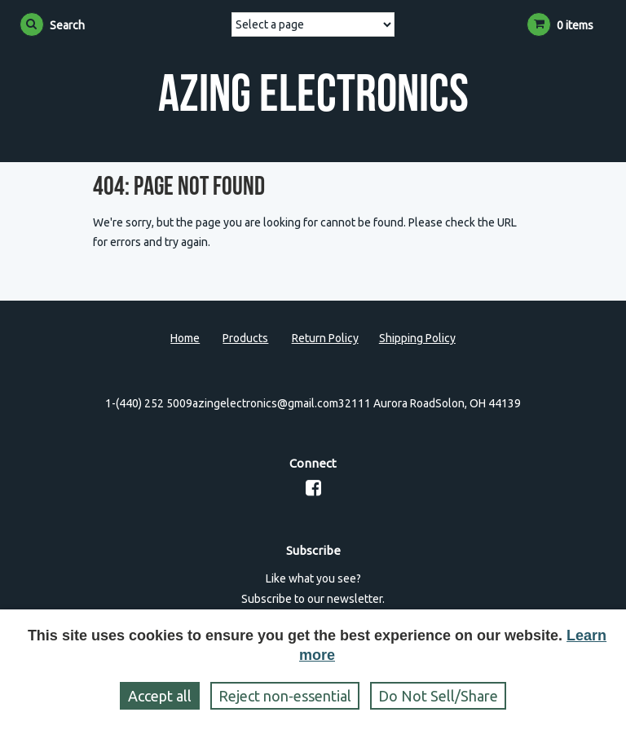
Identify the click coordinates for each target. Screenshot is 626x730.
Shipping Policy (417, 338)
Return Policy (325, 338)
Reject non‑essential (284, 696)
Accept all (160, 696)
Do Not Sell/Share (438, 696)
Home (185, 338)
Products (245, 338)
